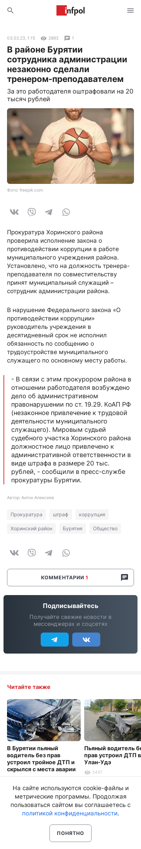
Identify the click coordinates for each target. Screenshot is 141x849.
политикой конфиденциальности (70, 813)
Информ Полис (70, 10)
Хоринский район (31, 528)
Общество (105, 528)
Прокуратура (26, 514)
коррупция (92, 514)
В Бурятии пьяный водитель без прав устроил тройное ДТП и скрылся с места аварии (41, 759)
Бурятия (72, 528)
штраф (60, 514)
